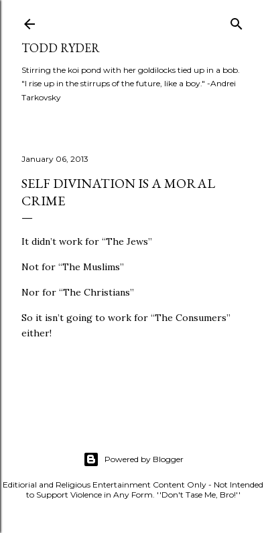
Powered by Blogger (133, 459)
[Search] (236, 21)
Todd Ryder (60, 48)
